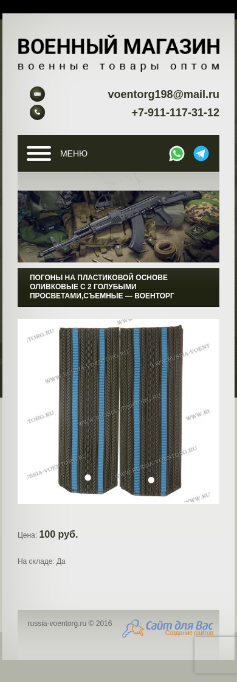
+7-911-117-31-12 (175, 113)
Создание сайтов (189, 633)
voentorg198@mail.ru (163, 94)
